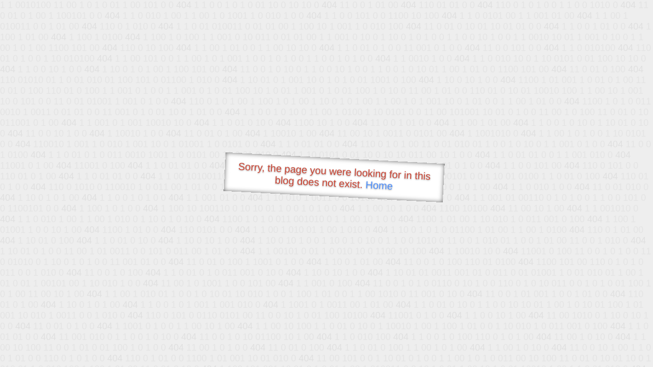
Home (379, 185)
